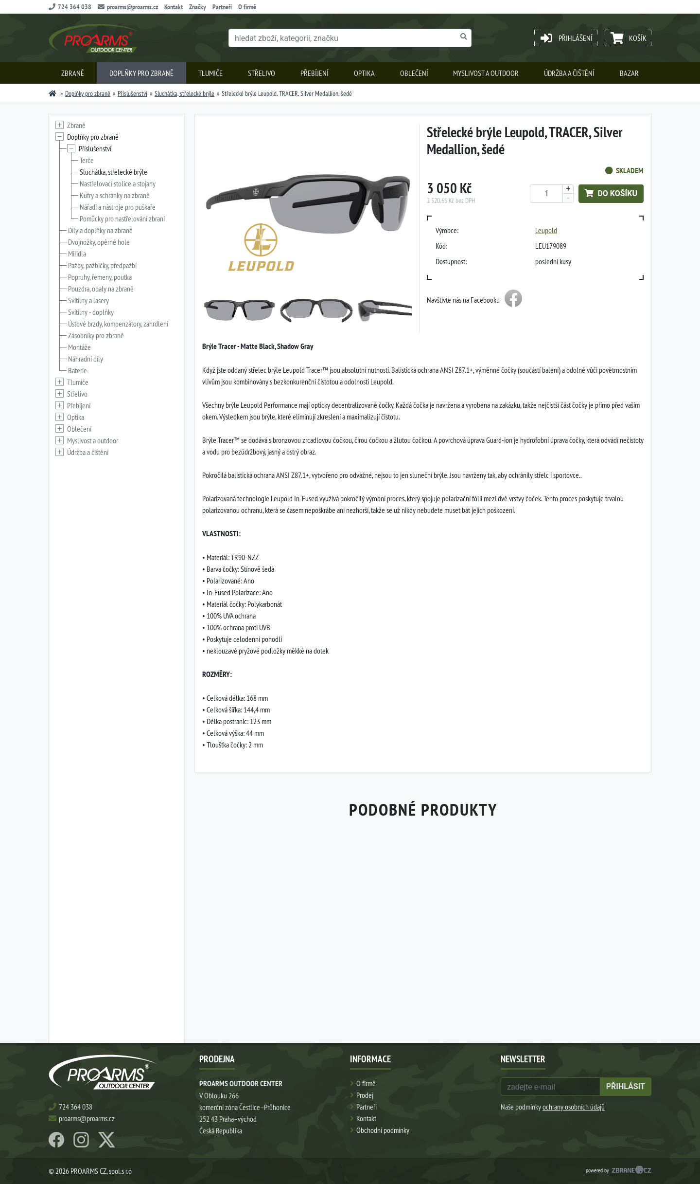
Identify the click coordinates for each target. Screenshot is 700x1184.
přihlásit (625, 1086)
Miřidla (77, 253)
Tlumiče (210, 73)
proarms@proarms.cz (128, 6)
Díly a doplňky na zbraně (100, 230)
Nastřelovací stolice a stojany (118, 183)
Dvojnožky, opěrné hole (99, 242)
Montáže (79, 347)
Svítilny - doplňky (91, 312)
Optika (364, 73)
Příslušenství (132, 93)
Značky (197, 6)
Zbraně (72, 73)
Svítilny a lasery (88, 300)
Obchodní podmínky (382, 1130)
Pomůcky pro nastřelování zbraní (122, 218)
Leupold (546, 230)
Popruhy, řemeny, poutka (100, 277)
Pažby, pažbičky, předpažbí (102, 265)
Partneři (222, 6)
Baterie (77, 370)
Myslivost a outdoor (486, 73)
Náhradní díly (85, 359)
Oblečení (414, 73)
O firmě (247, 6)
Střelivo (261, 73)
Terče (87, 160)
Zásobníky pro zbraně (96, 335)
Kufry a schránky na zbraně (115, 195)
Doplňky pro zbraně (141, 73)
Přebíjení (314, 73)
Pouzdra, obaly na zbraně (101, 288)
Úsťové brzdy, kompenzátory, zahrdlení (118, 323)
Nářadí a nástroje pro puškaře (118, 207)
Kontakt (173, 6)
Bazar (629, 73)
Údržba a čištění (569, 73)
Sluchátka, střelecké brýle (184, 93)
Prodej (364, 1095)
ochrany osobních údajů (573, 1106)
